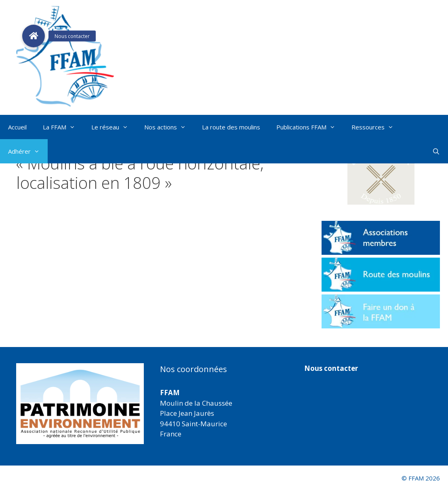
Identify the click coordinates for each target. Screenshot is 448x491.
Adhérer (28, 151)
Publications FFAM (309, 127)
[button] (381, 175)
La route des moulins (231, 127)
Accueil (17, 127)
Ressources (376, 127)
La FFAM (63, 127)
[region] (80, 403)
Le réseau (113, 127)
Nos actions (169, 127)
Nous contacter (331, 368)
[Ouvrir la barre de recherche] (436, 151)
